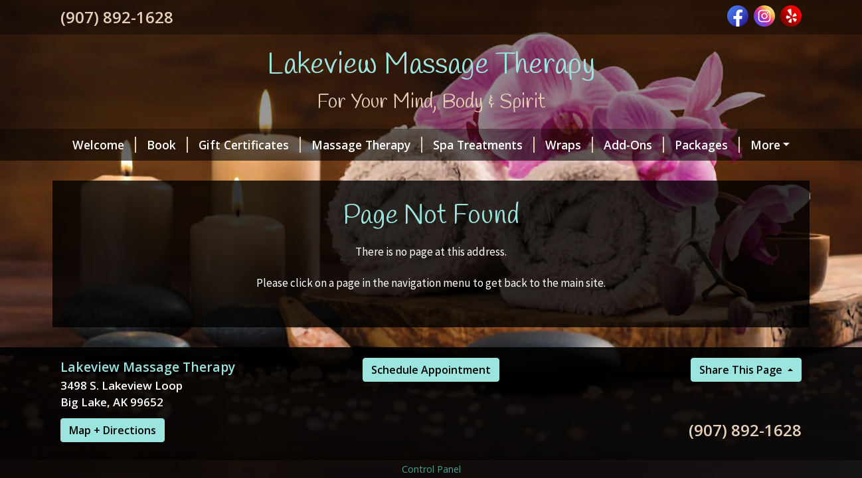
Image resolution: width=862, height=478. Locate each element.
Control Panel (431, 469)
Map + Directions (112, 430)
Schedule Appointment (431, 369)
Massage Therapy (366, 145)
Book (167, 145)
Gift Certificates (250, 145)
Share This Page (742, 369)
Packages (707, 145)
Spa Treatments (484, 145)
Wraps (569, 145)
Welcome (104, 145)
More (765, 145)
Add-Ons (634, 145)
